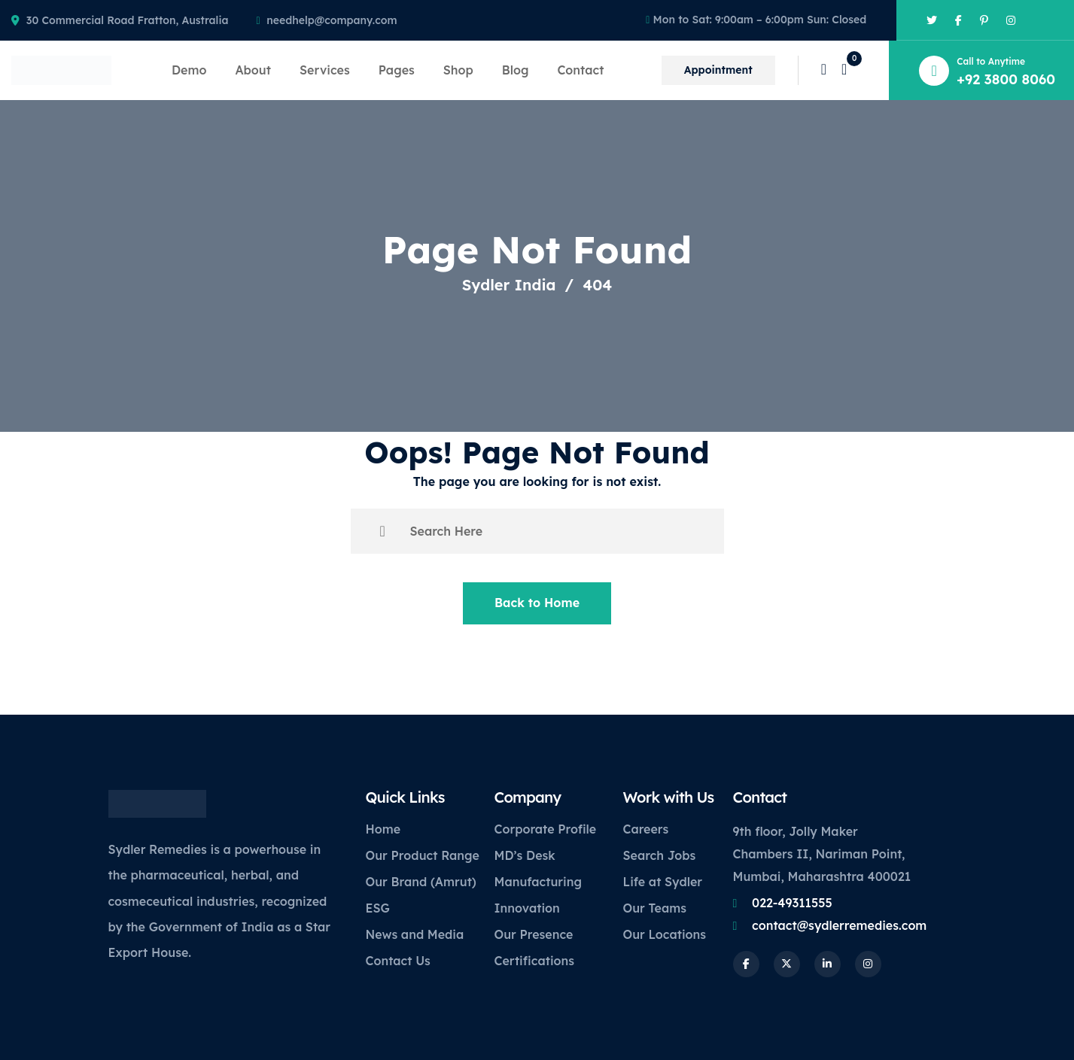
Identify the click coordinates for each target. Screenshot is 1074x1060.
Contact (580, 69)
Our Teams (654, 908)
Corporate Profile (545, 829)
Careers (646, 829)
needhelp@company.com (331, 20)
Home (383, 829)
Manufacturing (538, 881)
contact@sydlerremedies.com (839, 925)
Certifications (534, 960)
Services (325, 69)
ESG (378, 908)
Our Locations (665, 934)
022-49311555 (792, 902)
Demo (189, 69)
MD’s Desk (524, 855)
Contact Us (398, 960)
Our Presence (534, 934)
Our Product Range (422, 855)
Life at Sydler (663, 881)
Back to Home (537, 602)
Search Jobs (659, 855)
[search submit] (383, 531)
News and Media (415, 934)
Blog (515, 69)
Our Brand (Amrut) (421, 881)
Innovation (527, 908)
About (253, 69)
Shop (458, 69)
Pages (397, 69)
